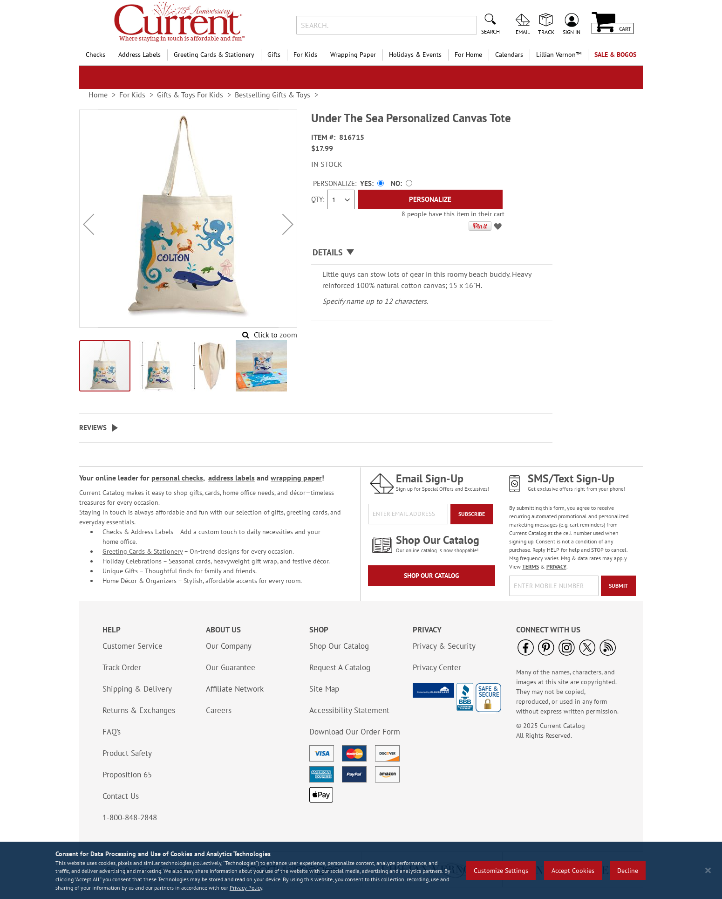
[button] (88, 224)
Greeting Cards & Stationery (142, 551)
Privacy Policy (246, 887)
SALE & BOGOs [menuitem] (615, 54)
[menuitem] (559, 54)
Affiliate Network (235, 689)
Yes (366, 183)
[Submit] (618, 586)
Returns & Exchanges (138, 710)
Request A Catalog (339, 667)
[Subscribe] (471, 514)
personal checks (177, 477)
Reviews (93, 427)
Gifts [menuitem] (273, 54)
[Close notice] (708, 870)
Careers (219, 710)
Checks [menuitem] (95, 54)
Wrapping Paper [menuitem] (353, 54)
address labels (231, 477)
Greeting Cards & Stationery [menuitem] (214, 54)
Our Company (229, 646)
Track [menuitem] (546, 31)
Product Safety (127, 753)
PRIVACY (556, 566)
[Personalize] (430, 199)
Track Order (121, 667)
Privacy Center (437, 667)
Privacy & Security (444, 646)
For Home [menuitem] (468, 54)
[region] (361, 870)
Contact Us (120, 796)
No (395, 183)
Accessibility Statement (349, 710)
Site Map (324, 689)
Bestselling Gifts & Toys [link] (272, 94)
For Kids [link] (132, 94)
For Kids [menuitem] (305, 54)
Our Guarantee (230, 667)
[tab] (431, 253)
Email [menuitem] (523, 31)
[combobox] (386, 25)
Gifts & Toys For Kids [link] (190, 94)
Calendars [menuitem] (509, 54)
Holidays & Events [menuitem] (415, 54)
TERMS (530, 566)
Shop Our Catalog (431, 575)
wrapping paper (296, 477)
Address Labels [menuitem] (139, 54)
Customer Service (132, 646)
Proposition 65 (127, 774)
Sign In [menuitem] (571, 31)
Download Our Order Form (354, 732)
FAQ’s (111, 732)
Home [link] (98, 94)
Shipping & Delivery (137, 689)
